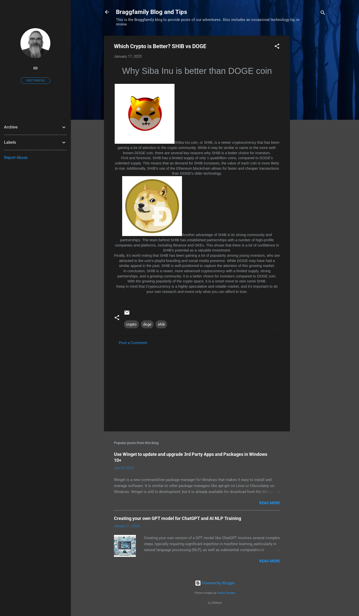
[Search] (323, 13)
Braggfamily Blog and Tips (151, 11)
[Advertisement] (310, 110)
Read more (269, 503)
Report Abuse (15, 157)
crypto (131, 324)
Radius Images (226, 593)
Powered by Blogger (215, 583)
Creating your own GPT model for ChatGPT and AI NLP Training (177, 518)
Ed (35, 68)
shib (161, 324)
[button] (277, 47)
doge (147, 324)
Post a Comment (133, 343)
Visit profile (35, 80)
